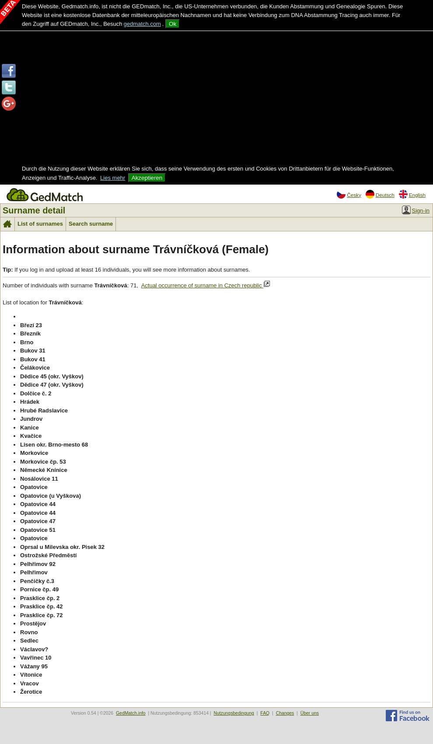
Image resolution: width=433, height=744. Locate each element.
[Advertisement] (216, 99)
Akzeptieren (147, 178)
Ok (172, 24)
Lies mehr (112, 178)
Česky (349, 194)
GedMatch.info (131, 713)
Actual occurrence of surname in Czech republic (206, 285)
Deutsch (380, 194)
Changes (285, 713)
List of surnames (40, 223)
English (412, 194)
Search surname (91, 223)
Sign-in (416, 210)
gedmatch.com (142, 24)
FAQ (264, 713)
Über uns (309, 713)
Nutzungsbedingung (233, 713)
